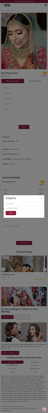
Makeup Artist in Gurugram (15, 391)
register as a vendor (10, 353)
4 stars (11, 212)
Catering (12, 372)
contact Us (13, 408)
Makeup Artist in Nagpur (30, 399)
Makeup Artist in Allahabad (13, 386)
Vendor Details (10, 10)
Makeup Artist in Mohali (29, 393)
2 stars (6, 212)
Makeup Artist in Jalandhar (34, 380)
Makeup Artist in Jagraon (30, 391)
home (2, 408)
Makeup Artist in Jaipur (32, 378)
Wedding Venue (35, 362)
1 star (3, 212)
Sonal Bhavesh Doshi (10, 274)
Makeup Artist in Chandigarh (31, 376)
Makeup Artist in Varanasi (15, 401)
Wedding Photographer (12, 365)
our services (23, 317)
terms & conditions (23, 408)
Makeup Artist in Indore (29, 388)
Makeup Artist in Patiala (7, 382)
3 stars (8, 212)
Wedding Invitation (35, 368)
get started (7, 317)
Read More (26, 401)
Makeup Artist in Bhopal (26, 389)
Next (45, 269)
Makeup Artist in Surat (16, 397)
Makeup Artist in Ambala (14, 388)
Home (2, 10)
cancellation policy (6, 410)
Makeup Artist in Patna (28, 386)
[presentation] (14, 120)
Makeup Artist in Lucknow (19, 380)
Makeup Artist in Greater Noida (9, 384)
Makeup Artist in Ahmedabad (37, 382)
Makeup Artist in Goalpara (15, 399)
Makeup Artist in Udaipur (12, 389)
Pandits (35, 372)
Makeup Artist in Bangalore (15, 395)
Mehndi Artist (12, 368)
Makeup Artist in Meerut (31, 395)
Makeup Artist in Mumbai (18, 378)
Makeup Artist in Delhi (16, 376)
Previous (3, 269)
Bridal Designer (35, 365)
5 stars (13, 212)
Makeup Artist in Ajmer (15, 393)
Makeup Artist (12, 362)
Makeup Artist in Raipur (21, 382)
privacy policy (33, 408)
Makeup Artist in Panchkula (30, 397)
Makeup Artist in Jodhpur (26, 384)
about (7, 408)
